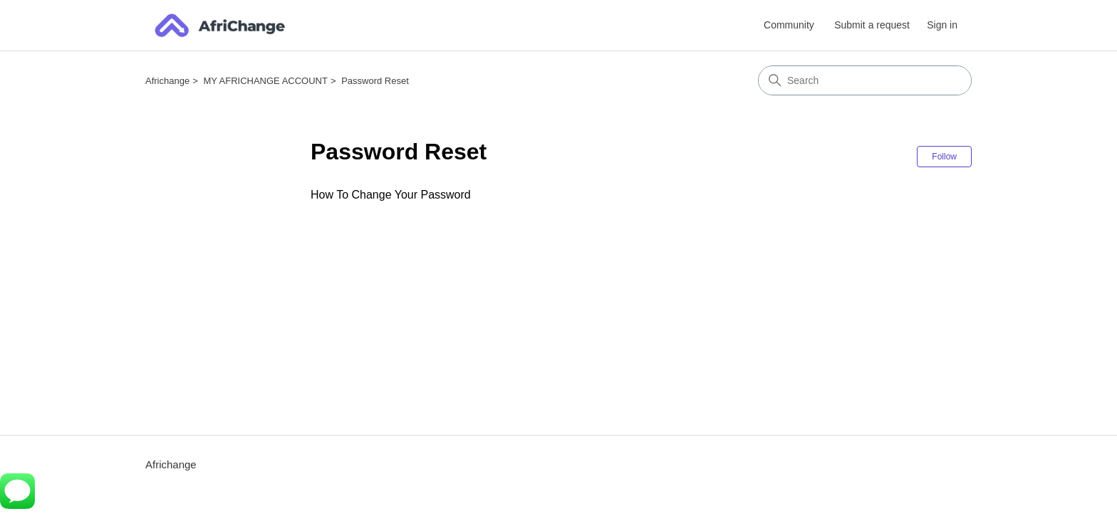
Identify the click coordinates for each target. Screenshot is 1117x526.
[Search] (865, 80)
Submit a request (872, 25)
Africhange (167, 80)
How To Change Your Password (391, 195)
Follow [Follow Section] (944, 157)
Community (789, 25)
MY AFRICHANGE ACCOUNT (265, 80)
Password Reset (375, 80)
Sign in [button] (942, 25)
